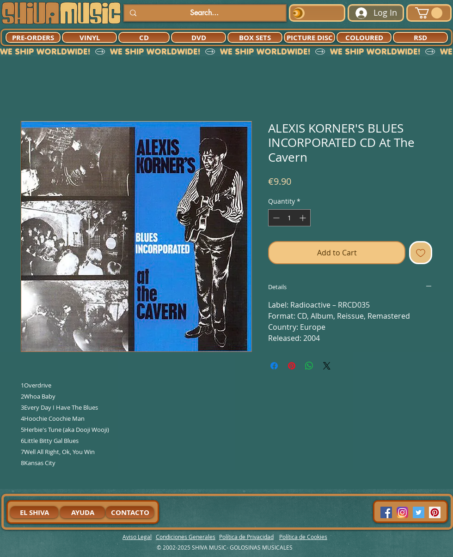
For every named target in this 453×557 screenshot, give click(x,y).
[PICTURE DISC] (309, 37)
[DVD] (198, 37)
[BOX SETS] (254, 37)
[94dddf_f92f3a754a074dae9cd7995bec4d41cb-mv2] (402, 512)
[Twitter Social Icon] (418, 512)
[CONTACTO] (130, 512)
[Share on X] (326, 365)
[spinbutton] (289, 218)
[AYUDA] (82, 512)
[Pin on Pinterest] (291, 365)
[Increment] (303, 218)
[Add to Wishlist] (420, 252)
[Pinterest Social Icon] (435, 512)
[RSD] (420, 37)
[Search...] (204, 13)
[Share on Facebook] (274, 365)
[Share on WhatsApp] (309, 365)
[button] (428, 12)
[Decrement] (275, 218)
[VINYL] (89, 37)
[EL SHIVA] (34, 512)
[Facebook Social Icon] (386, 512)
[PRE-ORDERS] (33, 37)
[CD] (144, 37)
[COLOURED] (364, 37)
